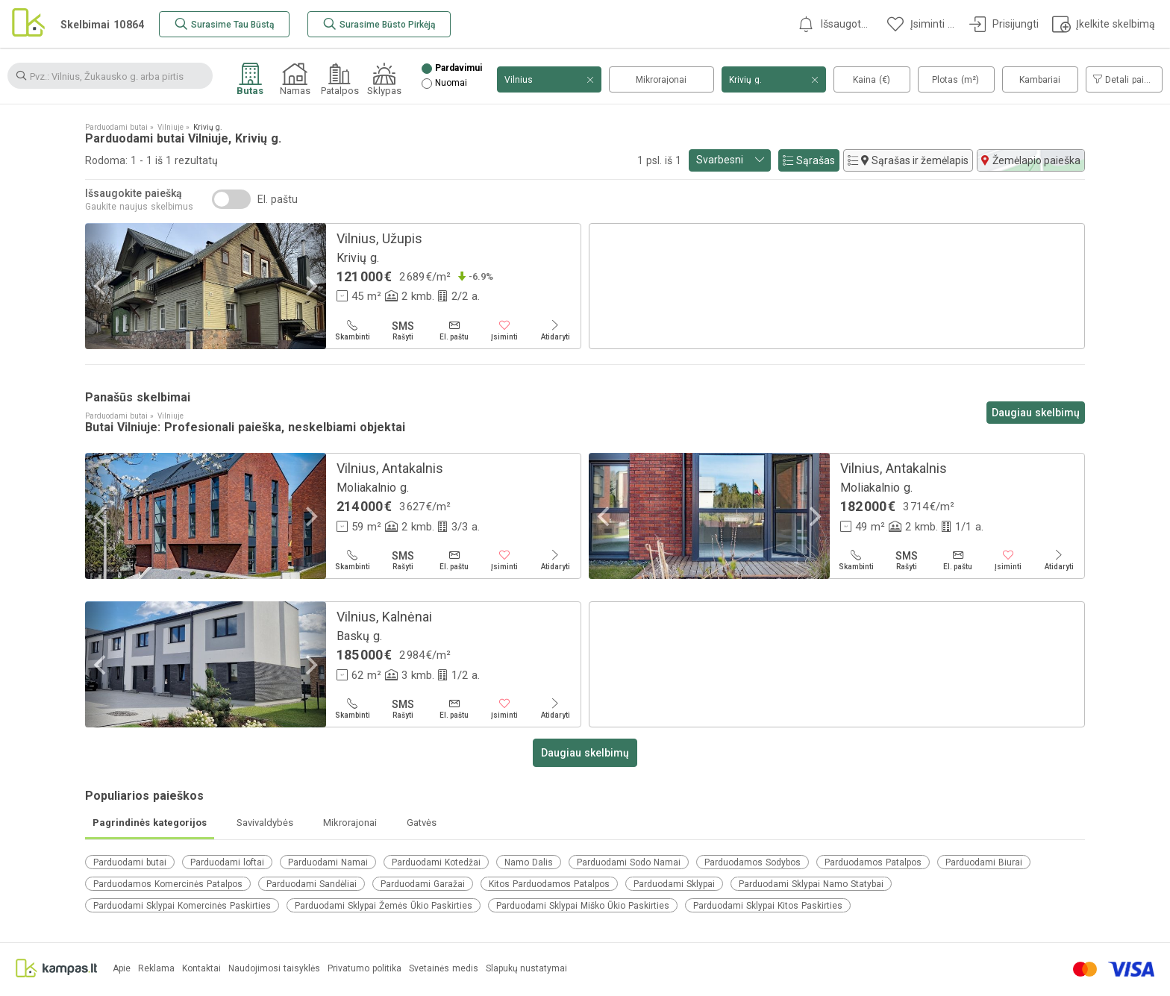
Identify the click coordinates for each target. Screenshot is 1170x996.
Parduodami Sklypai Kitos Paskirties (767, 906)
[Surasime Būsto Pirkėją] (379, 24)
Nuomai (451, 83)
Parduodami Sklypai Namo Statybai (811, 884)
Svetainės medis (443, 969)
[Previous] (101, 286)
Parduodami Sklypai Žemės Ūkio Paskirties (383, 906)
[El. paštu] (453, 330)
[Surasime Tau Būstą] (224, 24)
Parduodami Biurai (983, 862)
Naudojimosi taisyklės (274, 969)
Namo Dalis (528, 862)
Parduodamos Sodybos (752, 862)
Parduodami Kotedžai (436, 862)
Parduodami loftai (227, 862)
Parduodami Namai (328, 862)
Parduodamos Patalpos (873, 862)
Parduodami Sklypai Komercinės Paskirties (182, 906)
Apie (122, 969)
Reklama (156, 969)
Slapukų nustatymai (526, 969)
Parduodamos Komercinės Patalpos (168, 884)
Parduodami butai (129, 862)
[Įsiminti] (504, 330)
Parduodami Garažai (423, 884)
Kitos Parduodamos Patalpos (549, 884)
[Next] (309, 286)
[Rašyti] (403, 330)
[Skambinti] (352, 330)
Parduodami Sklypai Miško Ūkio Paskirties (582, 906)
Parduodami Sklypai (674, 884)
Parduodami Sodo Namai (629, 862)
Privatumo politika (364, 969)
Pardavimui (458, 68)
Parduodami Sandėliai (311, 884)
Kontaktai (201, 969)
